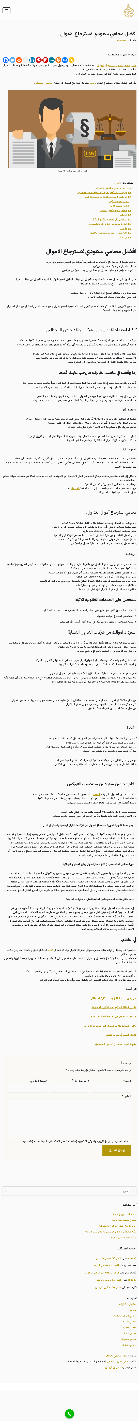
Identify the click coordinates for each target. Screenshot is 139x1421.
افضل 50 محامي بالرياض (107, 1286)
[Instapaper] (25, 60)
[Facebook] (6, 60)
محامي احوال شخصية (124, 1345)
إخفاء (117, 184)
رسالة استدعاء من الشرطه (123, 1265)
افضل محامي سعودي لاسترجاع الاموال (115, 66)
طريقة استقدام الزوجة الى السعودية (99, 1301)
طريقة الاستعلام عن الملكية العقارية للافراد (112, 1041)
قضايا (47, 973)
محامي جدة (130, 1363)
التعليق (126, 1122)
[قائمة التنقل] (6, 10)
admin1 (131, 1286)
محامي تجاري (129, 1357)
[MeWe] (52, 60)
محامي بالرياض (128, 1351)
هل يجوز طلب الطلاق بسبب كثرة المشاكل (112, 1022)
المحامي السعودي (39, 84)
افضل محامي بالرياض (115, 1386)
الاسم (127, 1106)
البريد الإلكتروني (80, 1106)
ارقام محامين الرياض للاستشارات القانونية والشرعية (109, 1259)
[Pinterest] (39, 60)
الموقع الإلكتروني (38, 1106)
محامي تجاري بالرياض (118, 1392)
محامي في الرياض (113, 1398)
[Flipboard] (45, 60)
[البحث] (73, 1218)
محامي (90, 84)
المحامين (93, 809)
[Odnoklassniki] (58, 60)
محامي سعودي (128, 1369)
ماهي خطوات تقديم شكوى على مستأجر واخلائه (109, 1050)
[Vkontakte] (65, 60)
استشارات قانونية (127, 1333)
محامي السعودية (87, 1417)
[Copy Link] (71, 60)
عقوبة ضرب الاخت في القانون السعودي (114, 1069)
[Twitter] (12, 60)
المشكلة (72, 496)
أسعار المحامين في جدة (124, 1241)
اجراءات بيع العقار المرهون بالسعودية (116, 1253)
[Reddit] (19, 60)
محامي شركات (129, 1375)
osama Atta (122, 40)
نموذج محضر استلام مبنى (123, 1247)
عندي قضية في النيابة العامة (120, 1059)
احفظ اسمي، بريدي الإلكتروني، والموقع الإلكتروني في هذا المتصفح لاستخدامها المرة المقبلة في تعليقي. (76, 1168)
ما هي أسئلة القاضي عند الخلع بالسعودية (112, 1031)
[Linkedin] (32, 60)
